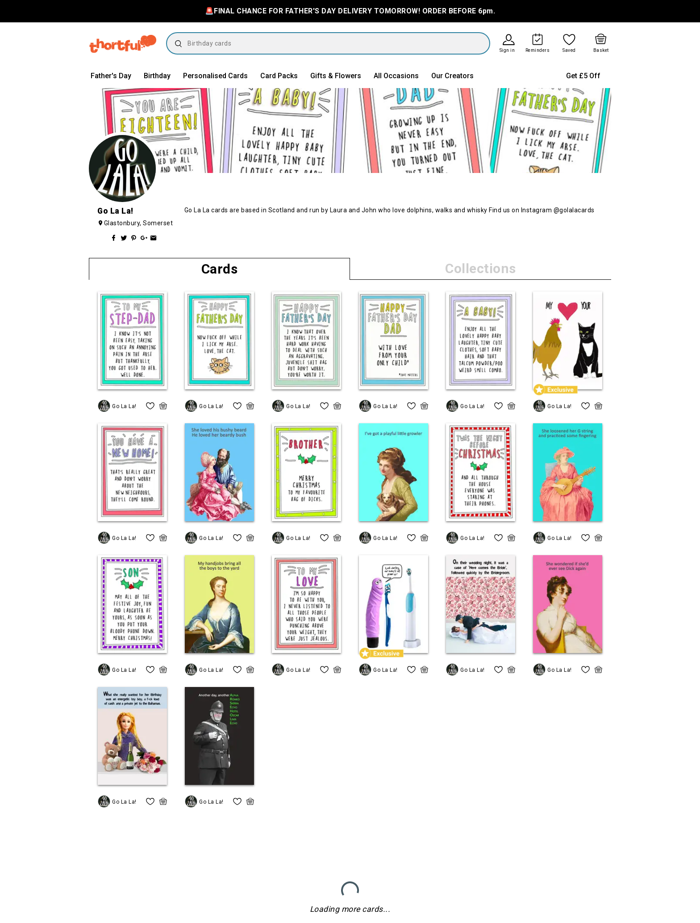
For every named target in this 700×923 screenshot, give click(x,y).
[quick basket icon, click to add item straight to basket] (163, 405)
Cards (219, 269)
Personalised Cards (215, 76)
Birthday (157, 76)
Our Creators (452, 76)
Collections (480, 268)
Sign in (507, 50)
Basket (601, 50)
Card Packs (279, 76)
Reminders (537, 50)
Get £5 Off (583, 76)
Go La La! (124, 406)
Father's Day (111, 76)
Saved (569, 50)
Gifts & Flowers (335, 76)
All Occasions (396, 76)
